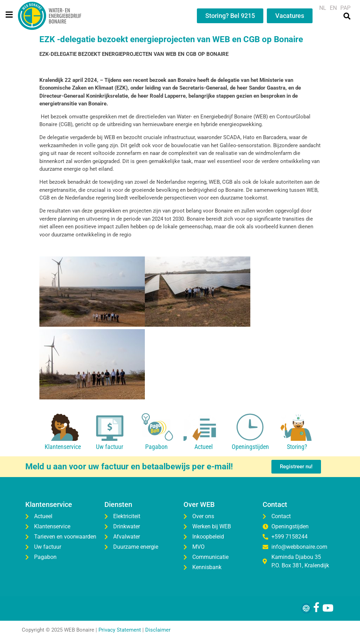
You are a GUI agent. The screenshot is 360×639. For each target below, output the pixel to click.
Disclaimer (158, 630)
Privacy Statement (119, 630)
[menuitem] (322, 8)
